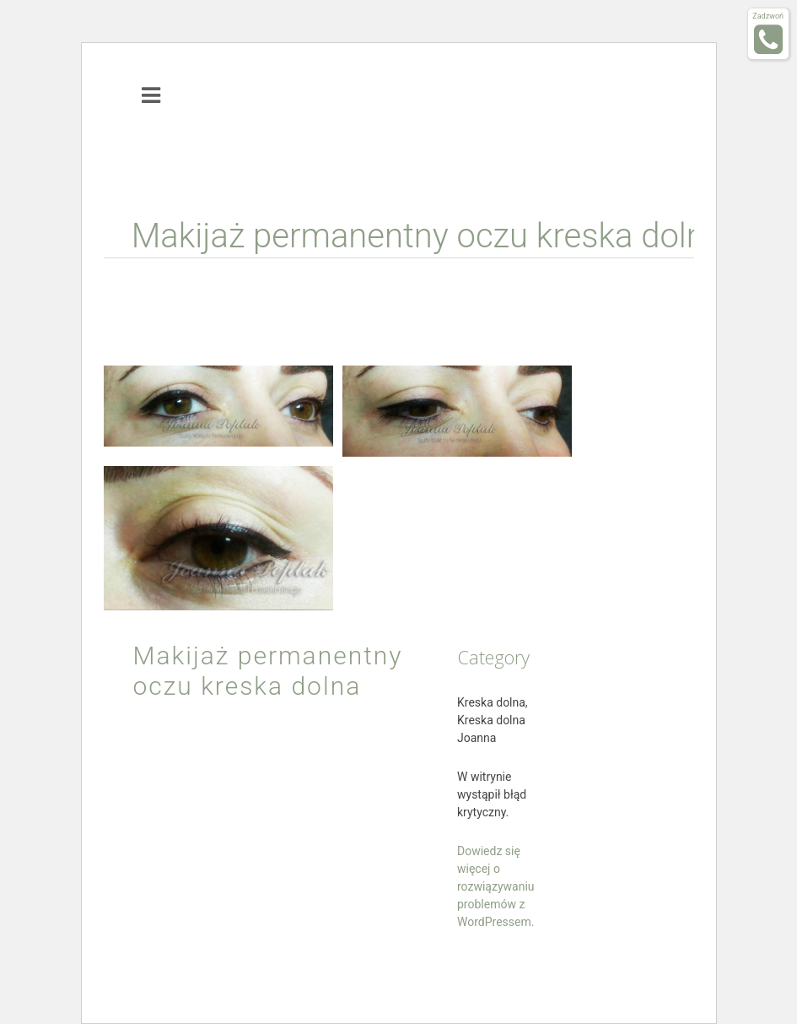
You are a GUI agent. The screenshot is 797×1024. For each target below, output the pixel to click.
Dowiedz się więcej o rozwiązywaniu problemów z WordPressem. (496, 886)
